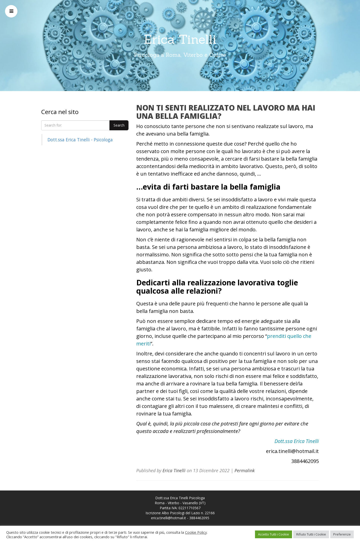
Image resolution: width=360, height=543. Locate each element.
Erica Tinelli (180, 39)
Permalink (244, 470)
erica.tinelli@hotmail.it (168, 517)
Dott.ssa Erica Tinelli (296, 441)
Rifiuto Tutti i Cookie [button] (311, 534)
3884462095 (199, 517)
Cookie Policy (196, 532)
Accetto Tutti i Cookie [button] (273, 534)
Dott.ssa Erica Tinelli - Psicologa (80, 140)
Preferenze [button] (342, 534)
